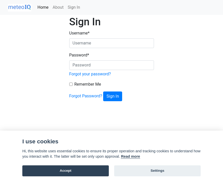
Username (79, 33)
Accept (65, 170)
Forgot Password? (85, 96)
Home (43, 7)
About (58, 7)
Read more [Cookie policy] (130, 156)
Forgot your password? (90, 74)
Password (79, 55)
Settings (157, 170)
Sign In (74, 7)
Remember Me (87, 84)
